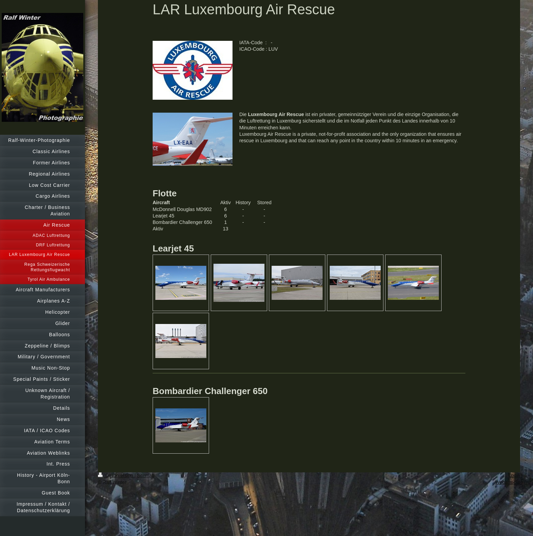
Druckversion (116, 475)
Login (514, 475)
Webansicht (507, 482)
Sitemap (145, 475)
